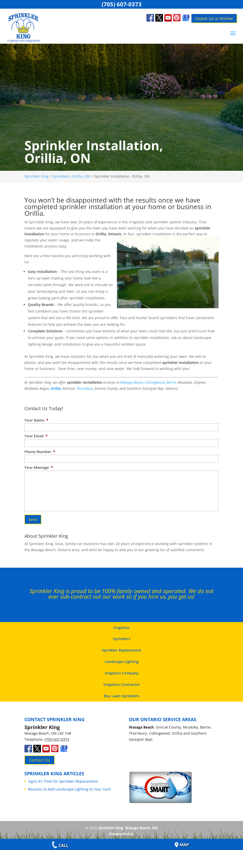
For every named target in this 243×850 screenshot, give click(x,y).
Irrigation (121, 625)
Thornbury (84, 388)
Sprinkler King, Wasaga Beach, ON (128, 825)
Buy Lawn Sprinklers (121, 693)
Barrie (171, 382)
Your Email (36, 436)
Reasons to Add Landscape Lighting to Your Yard (69, 786)
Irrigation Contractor (121, 682)
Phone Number (39, 452)
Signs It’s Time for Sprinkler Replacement (63, 779)
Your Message (38, 467)
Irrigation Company (122, 670)
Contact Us (39, 758)
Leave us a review (214, 18)
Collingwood (154, 382)
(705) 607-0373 (122, 4)
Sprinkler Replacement (121, 648)
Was (123, 382)
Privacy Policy (121, 831)
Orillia (56, 388)
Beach (138, 382)
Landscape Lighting (122, 659)
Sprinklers (121, 636)
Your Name (36, 420)
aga (130, 382)
